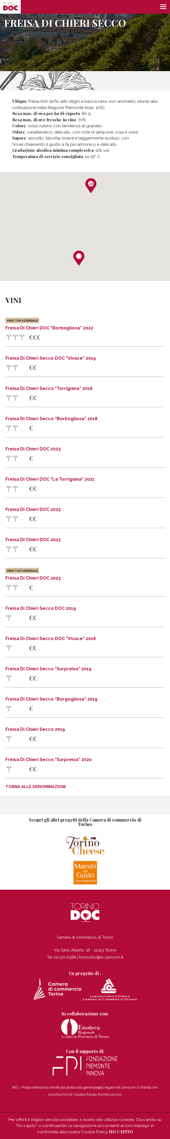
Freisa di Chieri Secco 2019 (35, 729)
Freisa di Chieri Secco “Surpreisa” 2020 (48, 760)
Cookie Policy (94, 1131)
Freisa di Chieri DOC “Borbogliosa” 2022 (49, 324)
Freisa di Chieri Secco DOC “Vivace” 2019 (50, 358)
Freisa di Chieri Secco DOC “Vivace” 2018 (50, 639)
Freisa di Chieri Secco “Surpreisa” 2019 (48, 669)
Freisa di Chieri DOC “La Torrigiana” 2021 (49, 479)
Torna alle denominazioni (35, 786)
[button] (78, 258)
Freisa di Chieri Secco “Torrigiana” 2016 (49, 388)
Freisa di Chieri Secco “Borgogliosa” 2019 (51, 699)
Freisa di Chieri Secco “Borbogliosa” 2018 (51, 419)
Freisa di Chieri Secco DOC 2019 (40, 608)
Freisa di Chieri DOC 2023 (33, 449)
